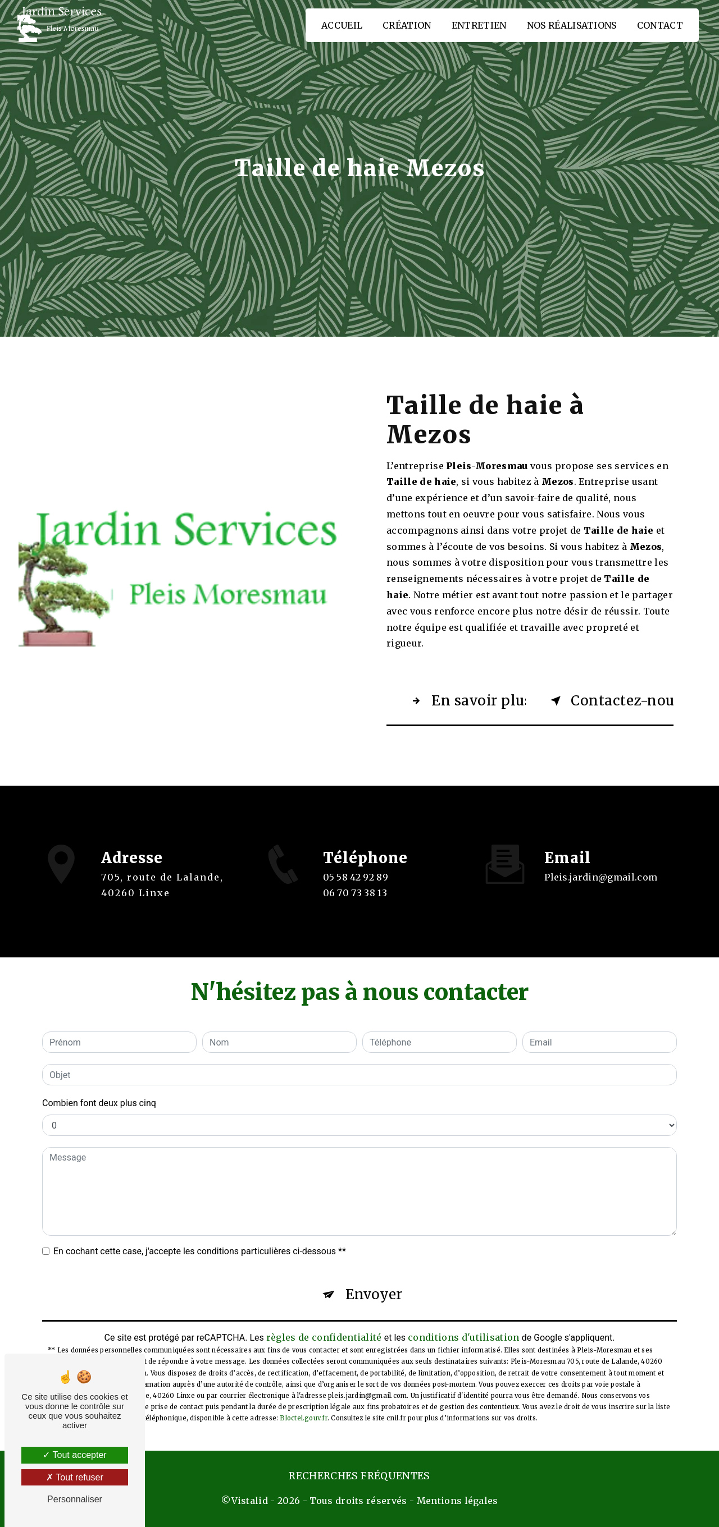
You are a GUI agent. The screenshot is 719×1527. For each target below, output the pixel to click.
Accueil (341, 25)
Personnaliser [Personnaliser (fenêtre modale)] (74, 1499)
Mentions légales (457, 1500)
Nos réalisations (572, 25)
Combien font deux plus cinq (99, 1103)
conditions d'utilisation (464, 1337)
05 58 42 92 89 (356, 887)
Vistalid (250, 1500)
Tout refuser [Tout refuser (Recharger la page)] (74, 1477)
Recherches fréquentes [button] (359, 1476)
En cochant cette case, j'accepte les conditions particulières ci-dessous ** (199, 1251)
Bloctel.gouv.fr (303, 1418)
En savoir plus (466, 700)
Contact (660, 25)
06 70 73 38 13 (355, 903)
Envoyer (373, 1294)
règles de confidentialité (324, 1337)
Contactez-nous (610, 700)
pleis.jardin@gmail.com (600, 867)
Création (407, 25)
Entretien (479, 25)
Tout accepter (74, 1455)
